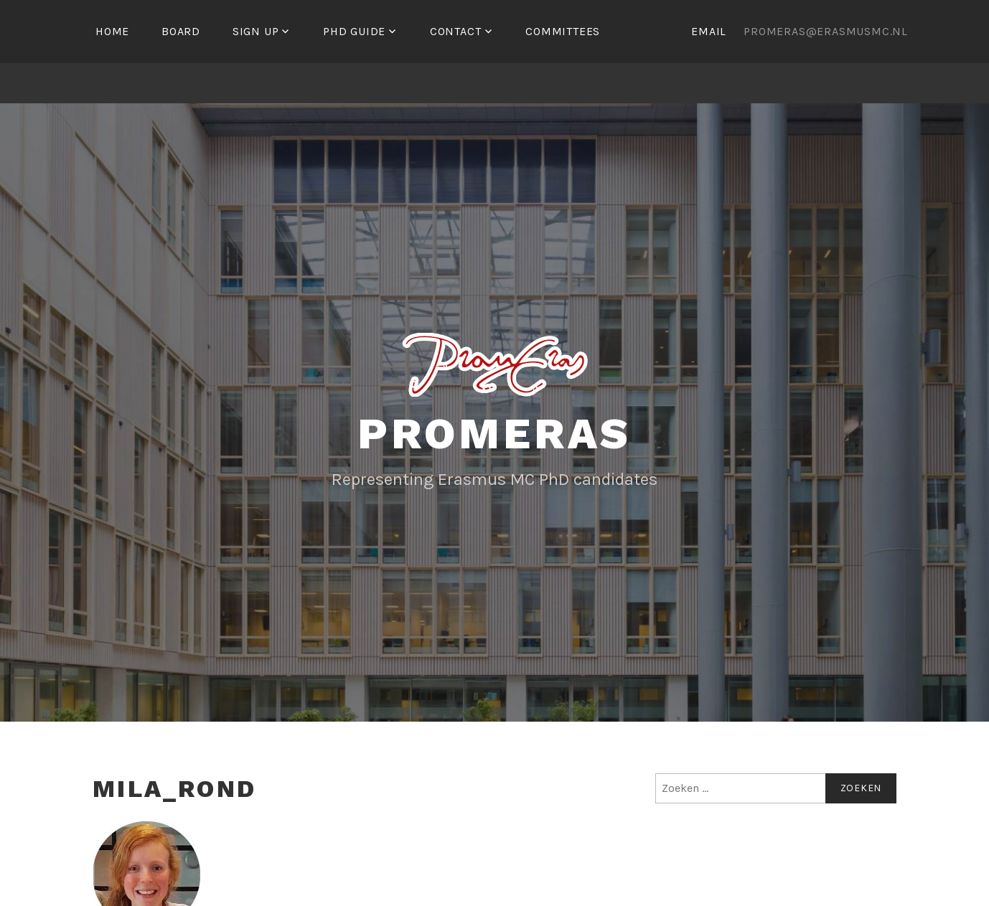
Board (180, 31)
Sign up (256, 31)
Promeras (494, 433)
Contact (456, 31)
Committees (562, 31)
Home (112, 31)
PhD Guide (354, 31)
